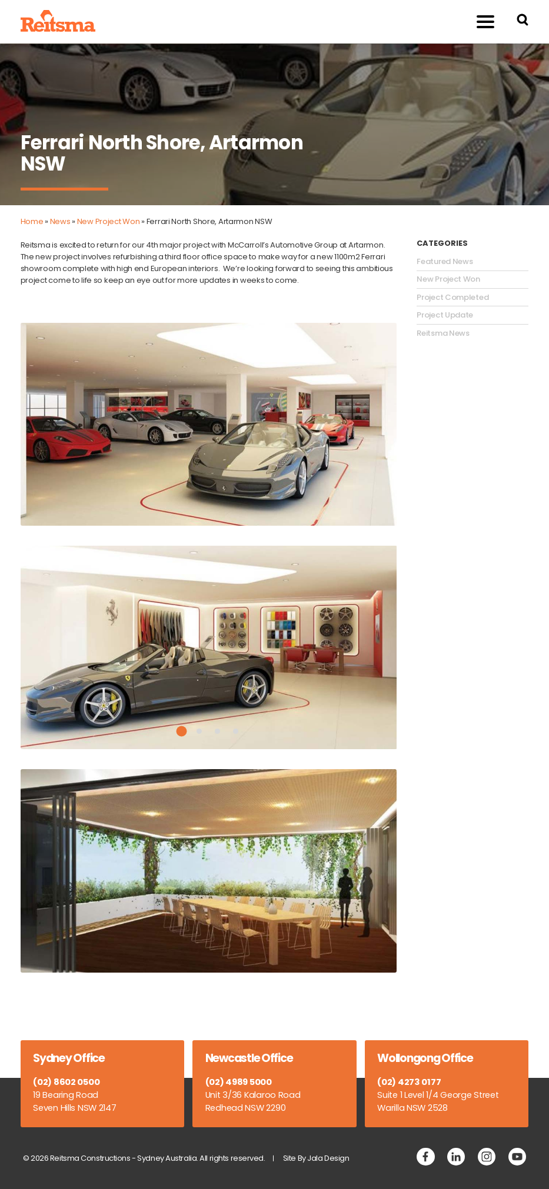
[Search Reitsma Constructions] (522, 21)
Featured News (445, 261)
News (60, 221)
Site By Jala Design (316, 1158)
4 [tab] (235, 731)
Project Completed (452, 297)
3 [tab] (217, 731)
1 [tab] (181, 731)
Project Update (445, 315)
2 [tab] (199, 731)
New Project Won (108, 221)
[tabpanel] (209, 647)
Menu (479, 21)
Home (32, 221)
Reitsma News (443, 333)
